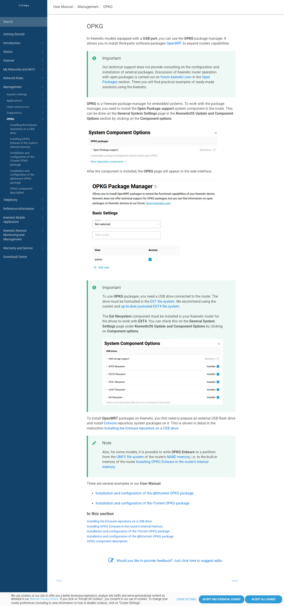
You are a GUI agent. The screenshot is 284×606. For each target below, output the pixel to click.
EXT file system (162, 301)
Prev (59, 580)
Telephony (23, 199)
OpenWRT (174, 43)
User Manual (63, 7)
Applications (25, 100)
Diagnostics (25, 113)
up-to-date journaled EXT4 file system (150, 306)
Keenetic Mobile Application (23, 219)
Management (23, 86)
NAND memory (178, 457)
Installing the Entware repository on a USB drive (23, 128)
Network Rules (23, 78)
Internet (23, 60)
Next (235, 580)
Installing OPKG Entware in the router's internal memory (24, 142)
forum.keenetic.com (175, 77)
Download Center (15, 257)
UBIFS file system (130, 457)
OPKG (25, 119)
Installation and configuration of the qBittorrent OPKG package (22, 176)
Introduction (23, 43)
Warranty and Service (23, 248)
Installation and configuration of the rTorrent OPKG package (22, 158)
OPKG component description (21, 190)
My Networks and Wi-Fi (23, 69)
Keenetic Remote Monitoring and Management (23, 234)
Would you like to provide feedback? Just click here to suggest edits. (165, 561)
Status (23, 51)
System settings (25, 94)
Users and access (25, 107)
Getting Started (13, 34)
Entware (110, 423)
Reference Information (23, 208)
